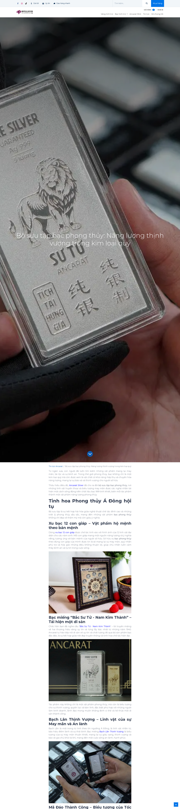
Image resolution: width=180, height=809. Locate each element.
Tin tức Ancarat (56, 466)
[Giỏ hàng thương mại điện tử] (149, 10)
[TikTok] (26, 3)
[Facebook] (18, 3)
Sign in (160, 10)
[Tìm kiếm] (146, 3)
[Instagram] (22, 3)
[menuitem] (107, 14)
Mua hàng (157, 3)
